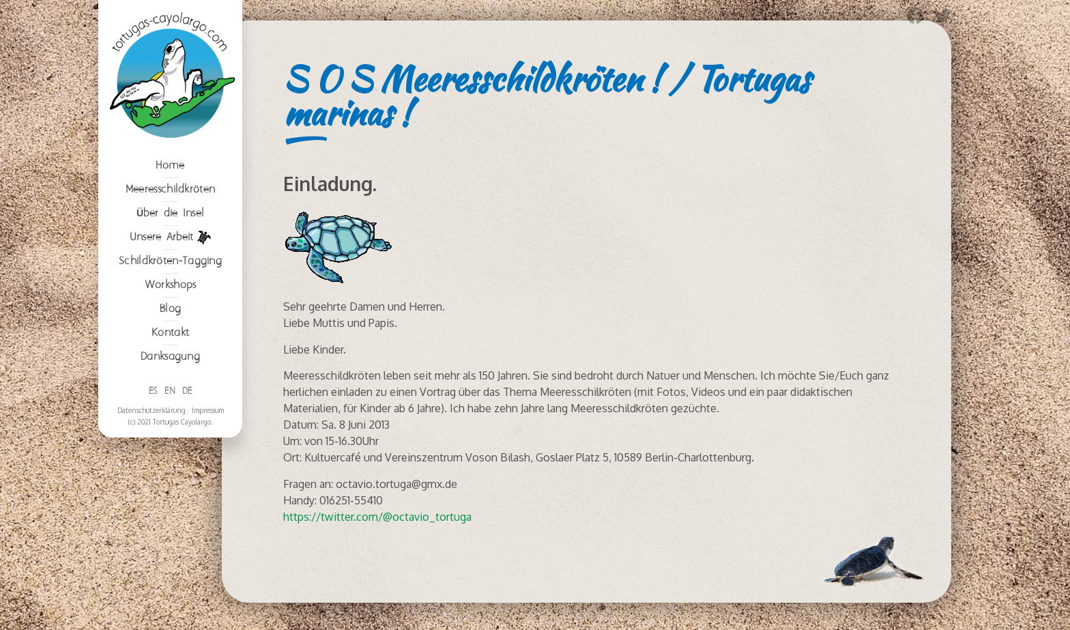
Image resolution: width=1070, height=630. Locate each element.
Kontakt (170, 332)
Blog (170, 308)
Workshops (171, 284)
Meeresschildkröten (170, 189)
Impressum (208, 410)
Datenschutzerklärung (151, 410)
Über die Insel (170, 213)
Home (170, 165)
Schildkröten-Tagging (170, 261)
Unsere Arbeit (171, 237)
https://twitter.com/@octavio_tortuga (377, 517)
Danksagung (170, 356)
